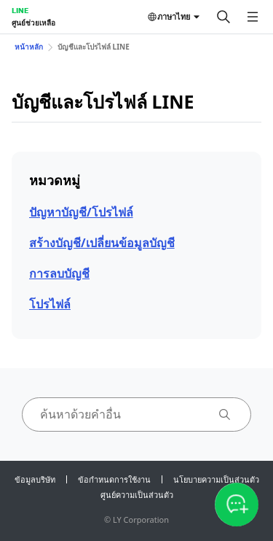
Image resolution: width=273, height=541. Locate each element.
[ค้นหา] (223, 16)
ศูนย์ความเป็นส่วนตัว (136, 494)
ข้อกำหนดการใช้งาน (114, 479)
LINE (20, 10)
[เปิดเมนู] (252, 16)
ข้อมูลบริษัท (35, 479)
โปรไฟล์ (50, 304)
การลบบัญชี (59, 273)
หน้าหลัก (29, 47)
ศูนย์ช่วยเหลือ (33, 22)
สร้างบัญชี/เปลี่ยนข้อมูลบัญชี (102, 243)
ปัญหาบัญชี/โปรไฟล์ (81, 212)
